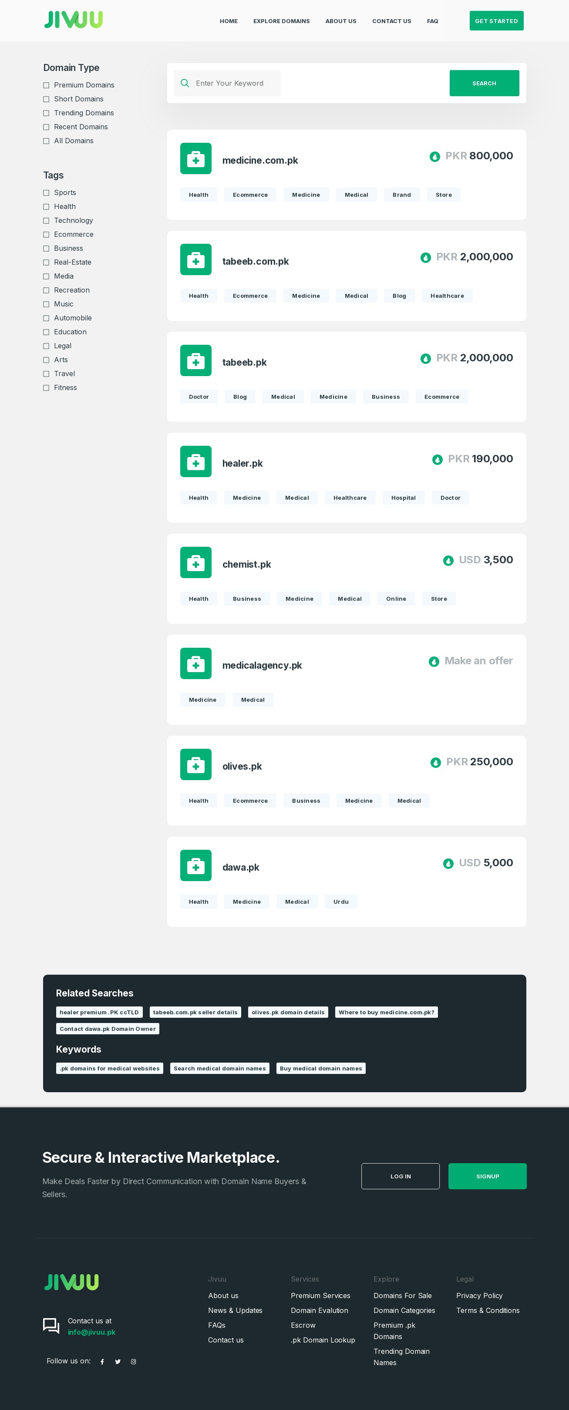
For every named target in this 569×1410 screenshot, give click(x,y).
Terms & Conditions (488, 1310)
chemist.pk (246, 564)
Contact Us (391, 15)
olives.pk (242, 766)
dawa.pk (241, 867)
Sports (65, 192)
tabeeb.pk (244, 362)
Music (64, 303)
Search (484, 83)
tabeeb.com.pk (255, 261)
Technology (73, 220)
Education (70, 331)
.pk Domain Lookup (323, 1340)
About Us (341, 15)
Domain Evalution (319, 1310)
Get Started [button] (496, 15)
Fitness (65, 387)
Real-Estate (72, 262)
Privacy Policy (479, 1295)
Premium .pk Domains (394, 1331)
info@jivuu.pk (91, 1332)
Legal (62, 345)
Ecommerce (74, 234)
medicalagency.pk (262, 665)
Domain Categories (404, 1310)
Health (65, 206)
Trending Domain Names (402, 1357)
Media (64, 276)
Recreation (72, 290)
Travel (64, 373)
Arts (61, 359)
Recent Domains (81, 126)
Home (229, 15)
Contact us (225, 1340)
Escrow (303, 1325)
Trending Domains (84, 112)
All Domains (74, 140)
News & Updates (235, 1310)
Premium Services (320, 1295)
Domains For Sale (403, 1295)
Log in (421, 1176)
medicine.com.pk (260, 160)
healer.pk (242, 463)
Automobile (73, 317)
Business (68, 248)
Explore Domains (281, 15)
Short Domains (79, 98)
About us (223, 1295)
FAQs (217, 1325)
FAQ (432, 15)
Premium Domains (84, 85)
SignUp (508, 1176)
